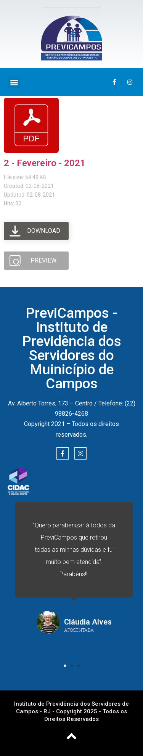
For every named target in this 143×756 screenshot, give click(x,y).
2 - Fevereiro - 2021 (44, 163)
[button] (14, 82)
